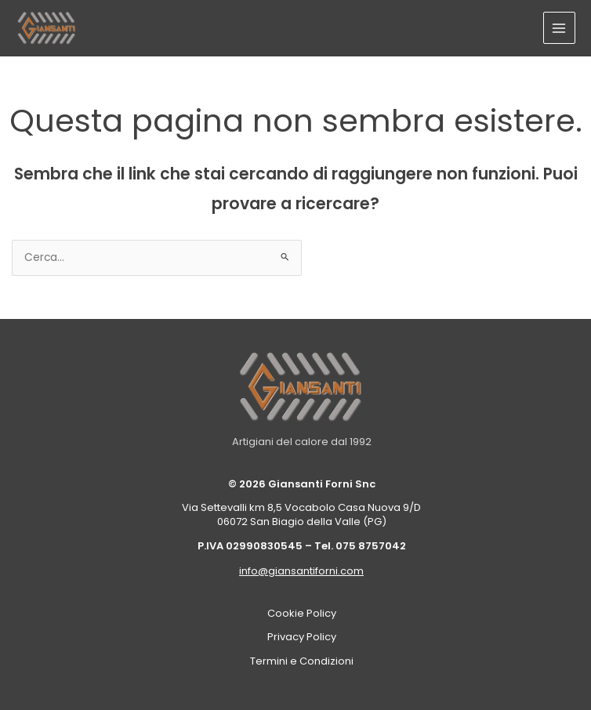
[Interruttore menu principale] (559, 28)
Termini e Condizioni (302, 661)
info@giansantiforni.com (301, 570)
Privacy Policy (301, 636)
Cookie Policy (301, 613)
